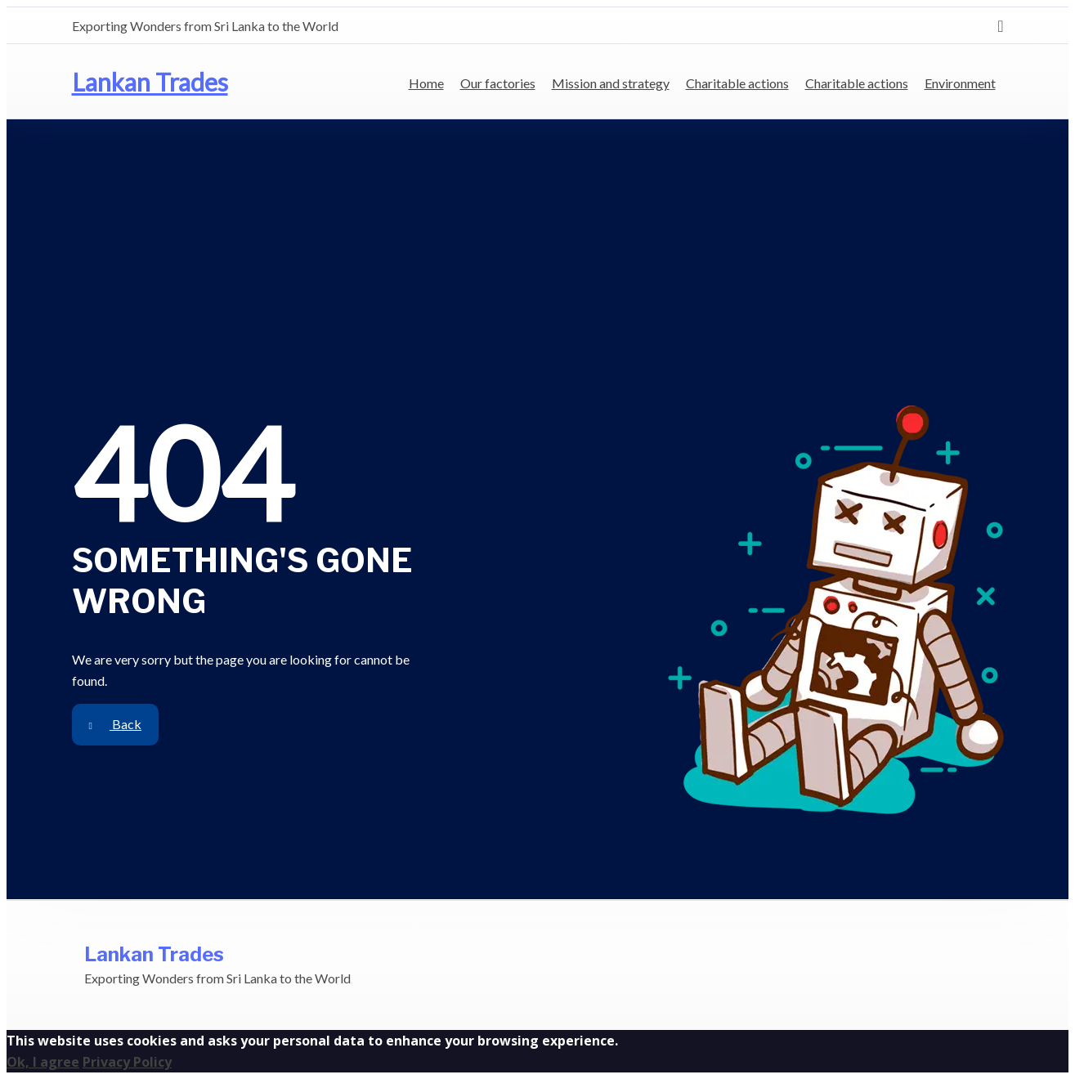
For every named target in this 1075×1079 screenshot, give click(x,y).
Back (115, 724)
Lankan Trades (150, 81)
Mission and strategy (611, 83)
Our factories (497, 83)
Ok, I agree (43, 1062)
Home (426, 83)
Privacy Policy (127, 1062)
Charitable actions (737, 83)
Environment (960, 83)
